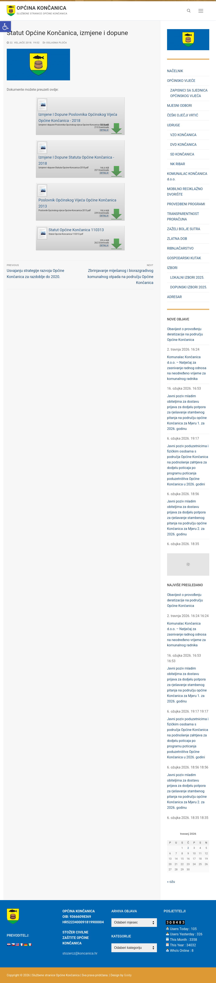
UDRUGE (174, 125)
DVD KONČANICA (183, 145)
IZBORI (172, 268)
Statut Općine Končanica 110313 (76, 230)
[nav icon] (201, 10)
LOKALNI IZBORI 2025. (187, 277)
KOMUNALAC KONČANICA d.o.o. (187, 176)
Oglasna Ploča (55, 42)
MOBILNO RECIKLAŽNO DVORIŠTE (185, 191)
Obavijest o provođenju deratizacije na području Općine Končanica (185, 334)
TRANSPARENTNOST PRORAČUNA (183, 216)
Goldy (127, 975)
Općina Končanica (41, 8)
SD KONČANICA (182, 154)
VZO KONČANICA (183, 135)
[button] (5, 26)
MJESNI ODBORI (179, 106)
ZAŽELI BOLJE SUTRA (183, 229)
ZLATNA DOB (177, 239)
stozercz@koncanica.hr (79, 953)
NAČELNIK (175, 71)
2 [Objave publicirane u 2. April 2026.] (188, 848)
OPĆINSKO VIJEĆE (181, 81)
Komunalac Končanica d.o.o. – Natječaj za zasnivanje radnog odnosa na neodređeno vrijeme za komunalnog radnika (186, 368)
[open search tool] (189, 11)
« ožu (171, 882)
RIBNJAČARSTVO (180, 248)
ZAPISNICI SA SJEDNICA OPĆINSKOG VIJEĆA (189, 93)
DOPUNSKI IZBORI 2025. (188, 287)
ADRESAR (174, 297)
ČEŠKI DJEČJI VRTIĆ (182, 115)
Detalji (104, 130)
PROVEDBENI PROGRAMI (186, 204)
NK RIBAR (177, 164)
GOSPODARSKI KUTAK (184, 258)
